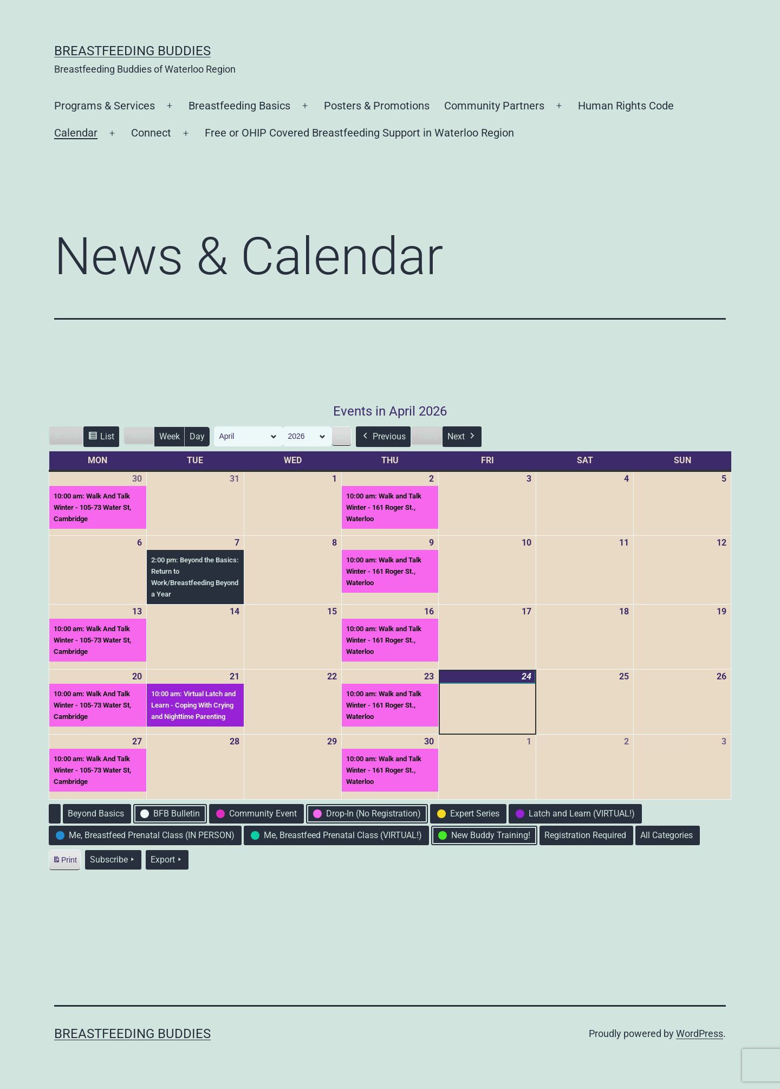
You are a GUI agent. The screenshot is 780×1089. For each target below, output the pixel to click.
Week (169, 436)
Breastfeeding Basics (239, 105)
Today (428, 435)
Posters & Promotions (377, 105)
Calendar (76, 132)
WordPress (699, 1033)
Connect (151, 132)
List (101, 438)
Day (197, 436)
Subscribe (113, 860)
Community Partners (494, 105)
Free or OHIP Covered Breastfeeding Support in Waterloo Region (359, 132)
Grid (66, 437)
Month (139, 435)
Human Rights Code (626, 105)
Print (64, 861)
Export (167, 860)
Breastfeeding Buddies (132, 51)
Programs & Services (104, 105)
